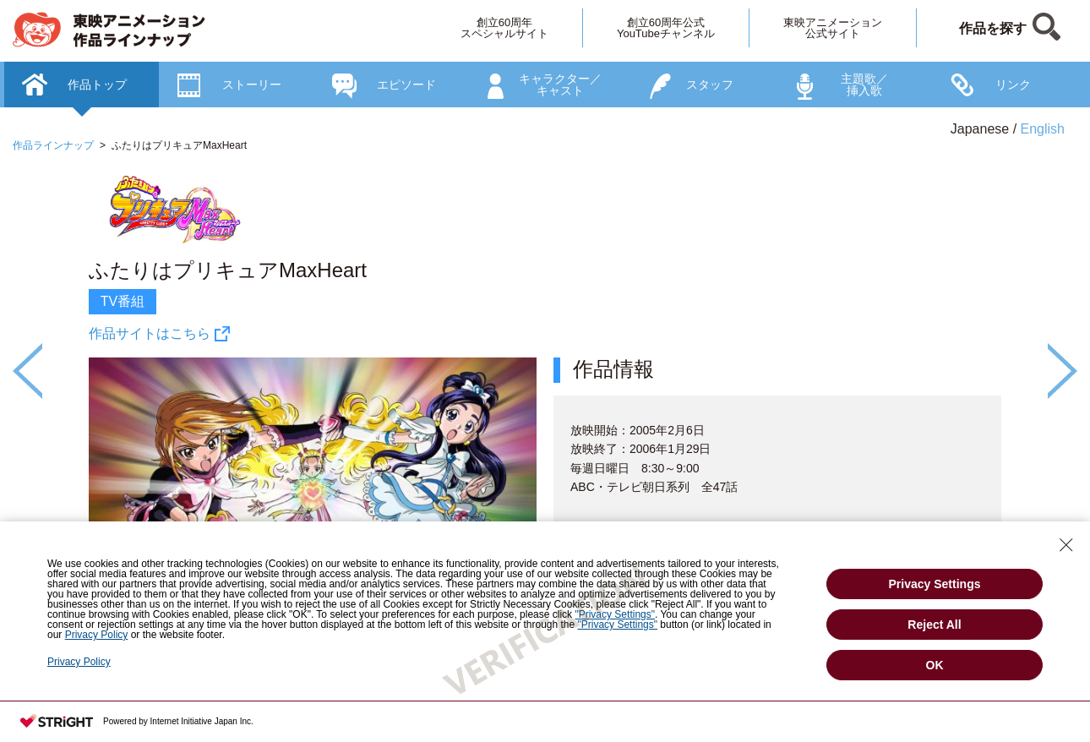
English (1043, 129)
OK (935, 665)
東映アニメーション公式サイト (832, 28)
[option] (545, 426)
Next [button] (1062, 371)
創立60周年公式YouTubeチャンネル (666, 28)
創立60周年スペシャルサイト (504, 28)
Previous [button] (27, 371)
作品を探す (993, 28)
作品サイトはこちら (149, 333)
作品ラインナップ (53, 145)
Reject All (934, 624)
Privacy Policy (79, 662)
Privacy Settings (935, 584)
